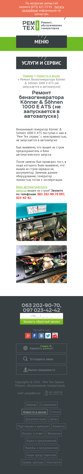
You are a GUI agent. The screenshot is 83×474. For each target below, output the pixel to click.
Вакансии (54, 433)
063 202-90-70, (41, 305)
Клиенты (59, 426)
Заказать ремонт (41, 347)
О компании (48, 405)
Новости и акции (34, 412)
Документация (35, 419)
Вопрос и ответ (33, 433)
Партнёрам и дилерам (33, 426)
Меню (41, 42)
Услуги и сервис (41, 63)
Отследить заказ (41, 359)
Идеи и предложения (41, 441)
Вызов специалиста (41, 370)
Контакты (54, 462)
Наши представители (41, 455)
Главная (31, 405)
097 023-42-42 (41, 310)
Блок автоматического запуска (31, 189)
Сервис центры (32, 462)
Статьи (55, 412)
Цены (53, 419)
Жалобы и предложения (41, 448)
